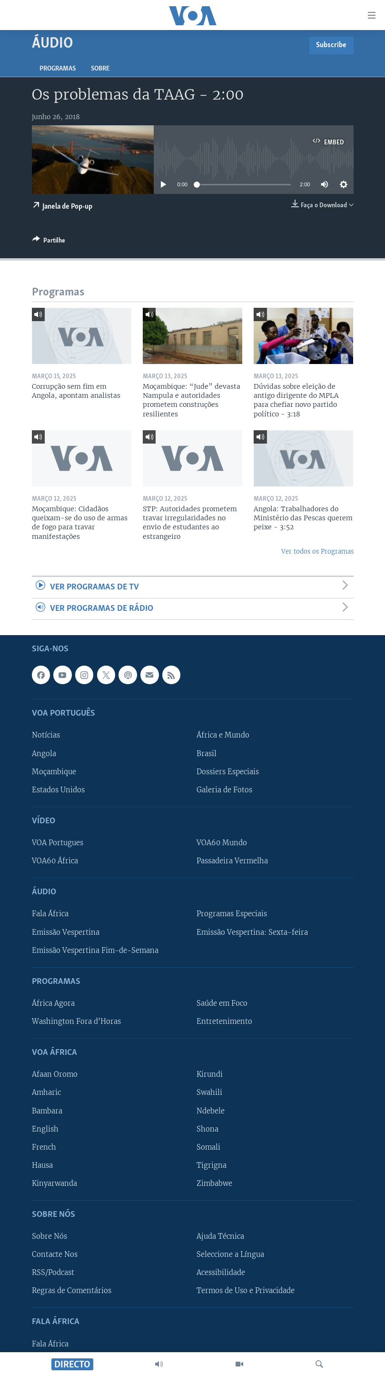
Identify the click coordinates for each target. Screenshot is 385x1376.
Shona (207, 1129)
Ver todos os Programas (317, 551)
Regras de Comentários (71, 1291)
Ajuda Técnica (220, 1237)
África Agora (53, 1003)
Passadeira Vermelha (232, 861)
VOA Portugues (57, 843)
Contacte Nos (55, 1255)
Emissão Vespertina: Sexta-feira (252, 932)
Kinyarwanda (54, 1183)
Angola (44, 753)
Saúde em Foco (222, 1003)
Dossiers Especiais (228, 772)
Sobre (100, 68)
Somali (208, 1147)
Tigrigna (212, 1165)
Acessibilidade (221, 1273)
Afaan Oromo (55, 1075)
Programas (57, 68)
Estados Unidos (58, 790)
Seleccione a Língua (230, 1255)
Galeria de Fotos (224, 790)
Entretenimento (224, 1021)
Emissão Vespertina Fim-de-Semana (95, 950)
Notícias (46, 735)
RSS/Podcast (53, 1273)
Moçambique (54, 772)
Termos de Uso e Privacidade (246, 1291)
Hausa (42, 1165)
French (44, 1147)
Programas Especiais (232, 914)
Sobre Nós (49, 1237)
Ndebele (211, 1111)
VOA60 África (55, 861)
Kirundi (210, 1075)
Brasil (207, 753)
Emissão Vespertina (65, 932)
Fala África (50, 914)
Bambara (47, 1111)
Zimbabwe (214, 1183)
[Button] (48, 242)
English (45, 1129)
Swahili (209, 1093)
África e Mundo (223, 735)
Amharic (46, 1093)
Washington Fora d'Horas (76, 1021)
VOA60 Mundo (222, 843)
